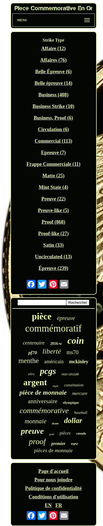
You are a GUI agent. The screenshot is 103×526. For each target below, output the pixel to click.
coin (75, 340)
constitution (73, 385)
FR (58, 505)
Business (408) (53, 94)
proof (37, 441)
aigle (55, 385)
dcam (55, 423)
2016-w (56, 343)
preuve (32, 430)
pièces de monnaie (53, 450)
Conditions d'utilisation (53, 497)
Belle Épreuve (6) (53, 71)
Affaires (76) (53, 60)
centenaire (33, 343)
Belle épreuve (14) (54, 83)
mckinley (78, 361)
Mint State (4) (53, 187)
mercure (79, 393)
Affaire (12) (53, 48)
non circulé (70, 374)
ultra (31, 374)
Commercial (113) (53, 141)
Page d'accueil (53, 471)
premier (58, 443)
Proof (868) (53, 222)
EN (48, 505)
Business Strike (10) (53, 106)
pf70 (32, 352)
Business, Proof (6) (53, 118)
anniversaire (42, 401)
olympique (71, 402)
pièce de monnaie (43, 392)
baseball (80, 413)
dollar (73, 420)
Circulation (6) (53, 129)
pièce (41, 316)
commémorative (44, 410)
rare (74, 443)
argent (35, 382)
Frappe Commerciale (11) (53, 164)
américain (54, 361)
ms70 (72, 352)
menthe (28, 360)
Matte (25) (53, 175)
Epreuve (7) (53, 152)
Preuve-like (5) (53, 210)
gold (51, 434)
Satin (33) (53, 245)
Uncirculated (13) (53, 256)
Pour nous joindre (53, 479)
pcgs (48, 371)
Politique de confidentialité (53, 488)
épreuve (66, 318)
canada (81, 433)
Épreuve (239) (53, 268)
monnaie (35, 421)
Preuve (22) (53, 199)
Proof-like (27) (53, 233)
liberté (51, 351)
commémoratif (53, 328)
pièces (65, 433)
